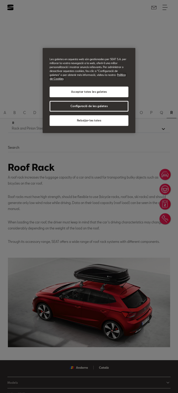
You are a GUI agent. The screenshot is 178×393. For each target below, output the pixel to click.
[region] (89, 90)
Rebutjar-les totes (89, 120)
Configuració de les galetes (89, 106)
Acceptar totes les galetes (89, 91)
